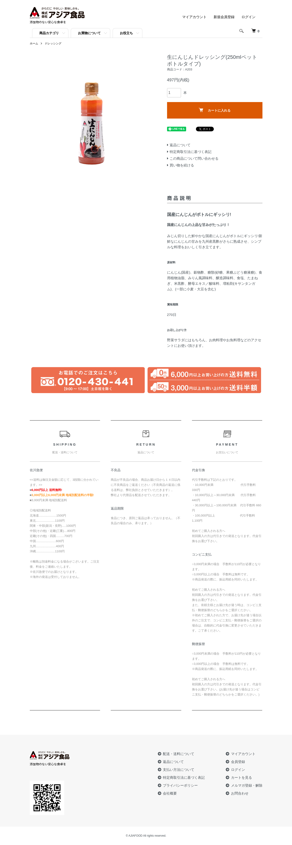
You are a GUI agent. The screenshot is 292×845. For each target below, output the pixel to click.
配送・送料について (178, 754)
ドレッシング (53, 43)
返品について (180, 145)
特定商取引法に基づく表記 (190, 152)
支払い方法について (178, 770)
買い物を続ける (182, 165)
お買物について (89, 33)
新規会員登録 (224, 17)
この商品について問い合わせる (194, 158)
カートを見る (241, 777)
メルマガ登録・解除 (246, 785)
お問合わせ (239, 793)
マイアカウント (194, 17)
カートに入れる (215, 110)
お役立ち (126, 33)
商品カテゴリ (49, 33)
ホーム (34, 43)
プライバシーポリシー (180, 785)
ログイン (248, 17)
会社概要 (170, 793)
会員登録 (238, 762)
